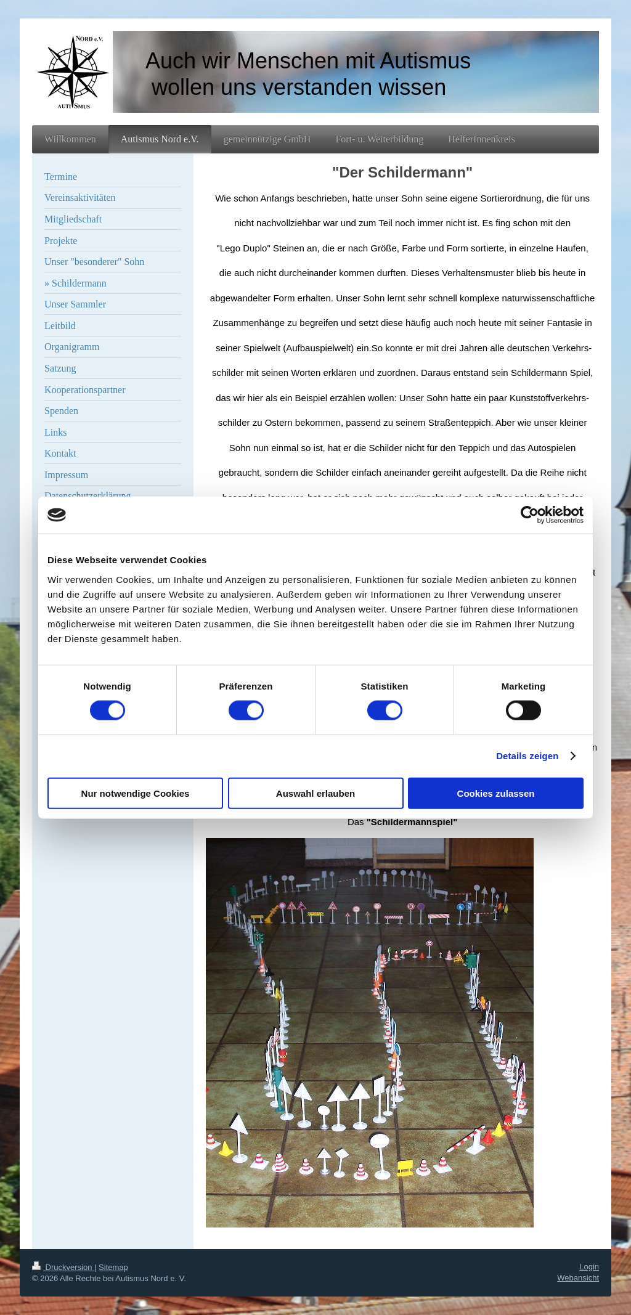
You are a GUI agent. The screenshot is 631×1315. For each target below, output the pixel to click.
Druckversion (63, 1267)
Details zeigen (527, 756)
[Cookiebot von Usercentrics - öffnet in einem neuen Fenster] (530, 515)
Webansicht (578, 1277)
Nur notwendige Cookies (135, 793)
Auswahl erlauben (315, 793)
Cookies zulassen (496, 793)
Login (589, 1266)
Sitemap (113, 1267)
